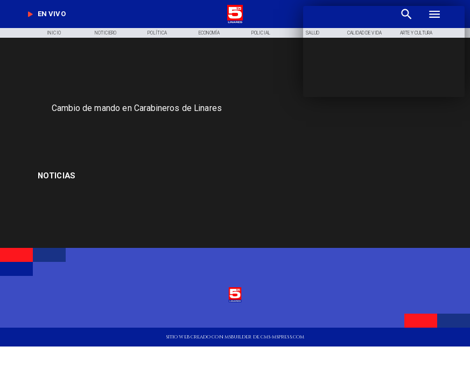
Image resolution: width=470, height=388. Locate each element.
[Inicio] (53, 33)
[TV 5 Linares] (157, 131)
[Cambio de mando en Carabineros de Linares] (181, 108)
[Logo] (235, 22)
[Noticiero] (105, 33)
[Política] (157, 33)
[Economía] (209, 33)
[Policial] (260, 33)
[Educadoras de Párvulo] (103, 176)
